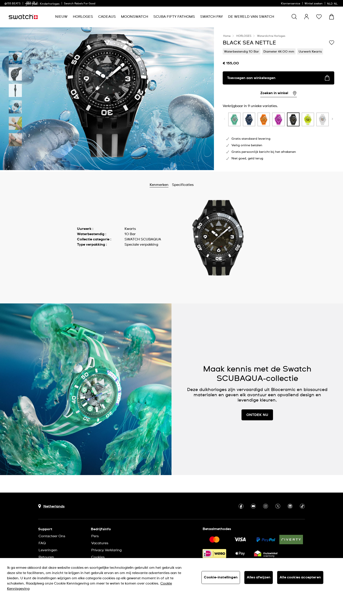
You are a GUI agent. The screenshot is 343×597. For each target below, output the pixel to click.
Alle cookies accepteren (300, 577)
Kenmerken (171, 185)
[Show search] (294, 16)
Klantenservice (290, 3)
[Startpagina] (23, 16)
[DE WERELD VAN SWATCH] (251, 16)
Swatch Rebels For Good (79, 3)
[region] (171, 577)
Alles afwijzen (258, 577)
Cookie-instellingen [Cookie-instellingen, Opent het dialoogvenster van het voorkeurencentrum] (221, 577)
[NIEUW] (61, 16)
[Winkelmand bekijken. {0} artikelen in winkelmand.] (331, 16)
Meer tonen (86, 254)
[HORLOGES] (83, 16)
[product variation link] (234, 119)
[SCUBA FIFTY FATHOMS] (174, 16)
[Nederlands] (333, 3)
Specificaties (195, 185)
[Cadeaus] (107, 16)
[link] (31, 4)
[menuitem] (61, 16)
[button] (319, 16)
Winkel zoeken (313, 3)
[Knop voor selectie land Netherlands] (51, 506)
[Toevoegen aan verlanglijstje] (331, 42)
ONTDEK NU (257, 415)
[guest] (306, 16)
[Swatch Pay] (211, 16)
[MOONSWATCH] (134, 16)
